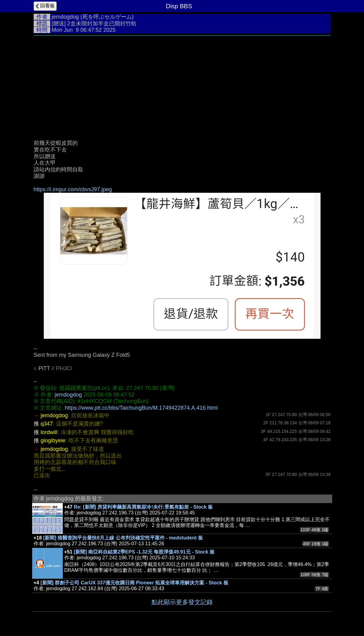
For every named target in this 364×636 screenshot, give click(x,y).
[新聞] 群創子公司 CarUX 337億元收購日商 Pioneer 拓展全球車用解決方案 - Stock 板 (134, 582)
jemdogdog (65, 17)
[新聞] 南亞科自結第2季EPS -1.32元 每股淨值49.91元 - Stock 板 (144, 551)
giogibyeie (53, 440)
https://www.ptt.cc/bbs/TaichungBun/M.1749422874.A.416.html (141, 408)
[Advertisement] (182, 84)
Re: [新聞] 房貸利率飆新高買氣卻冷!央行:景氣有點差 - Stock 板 (143, 507)
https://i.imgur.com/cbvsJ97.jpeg (73, 189)
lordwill (49, 432)
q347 (47, 424)
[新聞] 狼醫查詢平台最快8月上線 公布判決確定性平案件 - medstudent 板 (123, 537)
